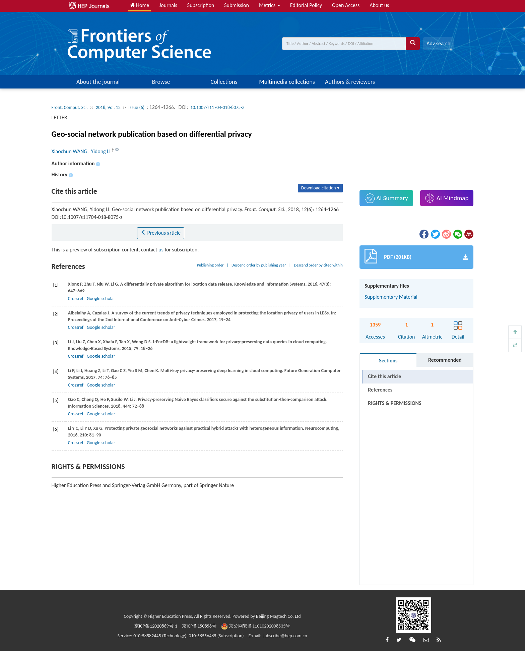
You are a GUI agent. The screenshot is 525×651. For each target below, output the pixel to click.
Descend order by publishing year (259, 265)
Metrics (269, 5)
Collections (224, 81)
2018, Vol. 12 (109, 107)
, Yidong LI (99, 151)
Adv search (438, 43)
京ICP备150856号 (199, 626)
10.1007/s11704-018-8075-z (217, 107)
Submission (236, 5)
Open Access (345, 5)
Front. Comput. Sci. (70, 107)
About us (379, 5)
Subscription (200, 5)
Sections (388, 360)
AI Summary (386, 198)
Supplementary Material (391, 297)
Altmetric (432, 337)
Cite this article (384, 376)
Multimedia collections (287, 81)
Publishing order (210, 265)
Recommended (445, 360)
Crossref (75, 298)
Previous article (161, 233)
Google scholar (101, 298)
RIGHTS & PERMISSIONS (394, 403)
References (380, 390)
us (160, 249)
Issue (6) (136, 107)
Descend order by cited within (318, 265)
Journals (168, 5)
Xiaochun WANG (69, 151)
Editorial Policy (306, 5)
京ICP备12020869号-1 (155, 626)
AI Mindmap (446, 198)
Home (139, 5)
